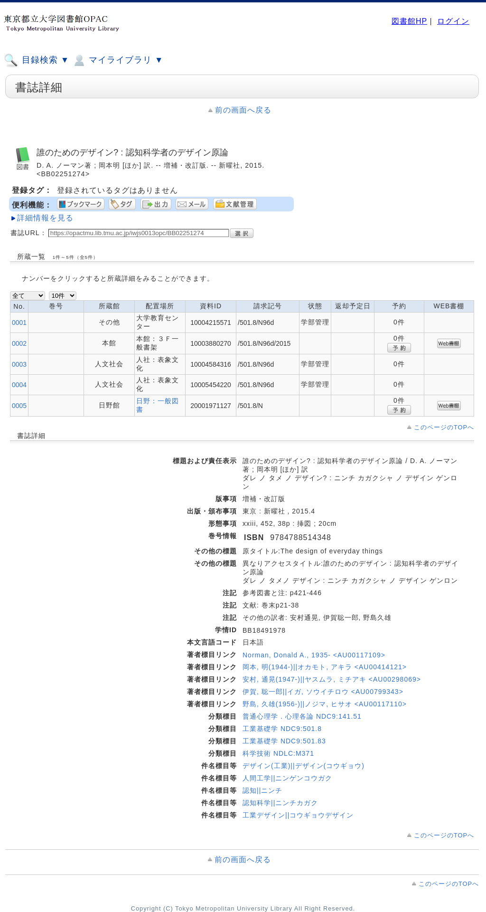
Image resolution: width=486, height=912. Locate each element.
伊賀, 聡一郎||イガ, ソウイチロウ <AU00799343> (323, 691)
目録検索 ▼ (36, 60)
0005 (19, 405)
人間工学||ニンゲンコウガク (287, 778)
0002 (19, 343)
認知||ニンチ (262, 790)
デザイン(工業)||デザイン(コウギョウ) (303, 766)
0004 (19, 385)
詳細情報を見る (45, 218)
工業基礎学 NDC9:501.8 (282, 728)
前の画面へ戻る (243, 110)
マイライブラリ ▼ (117, 60)
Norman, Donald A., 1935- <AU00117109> (314, 655)
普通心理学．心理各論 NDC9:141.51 (302, 716)
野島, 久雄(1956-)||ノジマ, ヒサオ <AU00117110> (325, 704)
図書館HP (409, 21)
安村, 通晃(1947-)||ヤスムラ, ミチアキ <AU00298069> (332, 679)
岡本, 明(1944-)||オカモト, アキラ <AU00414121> (325, 667)
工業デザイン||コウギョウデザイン (298, 815)
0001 (19, 322)
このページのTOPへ (444, 427)
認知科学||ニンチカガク (280, 803)
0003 (19, 364)
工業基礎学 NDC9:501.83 (284, 741)
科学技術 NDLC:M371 (278, 753)
